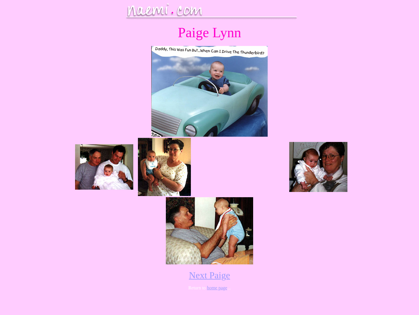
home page (217, 287)
